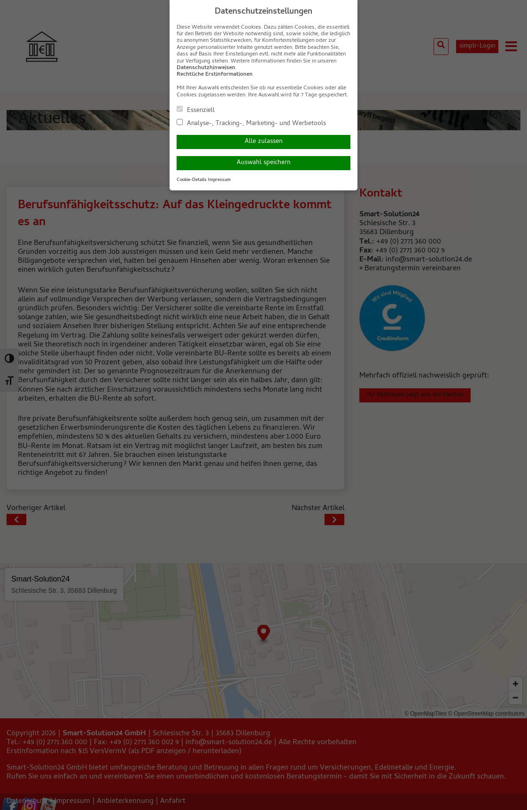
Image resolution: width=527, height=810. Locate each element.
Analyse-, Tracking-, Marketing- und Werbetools (251, 123)
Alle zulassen (263, 141)
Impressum (219, 180)
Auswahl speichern (263, 162)
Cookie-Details (192, 180)
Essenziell (196, 110)
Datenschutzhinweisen (206, 68)
